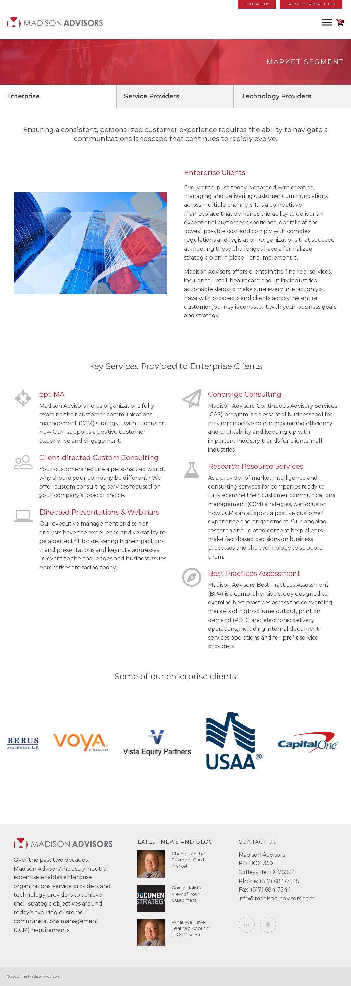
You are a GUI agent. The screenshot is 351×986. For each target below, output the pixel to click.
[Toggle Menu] (327, 22)
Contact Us (257, 4)
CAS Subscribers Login (311, 4)
